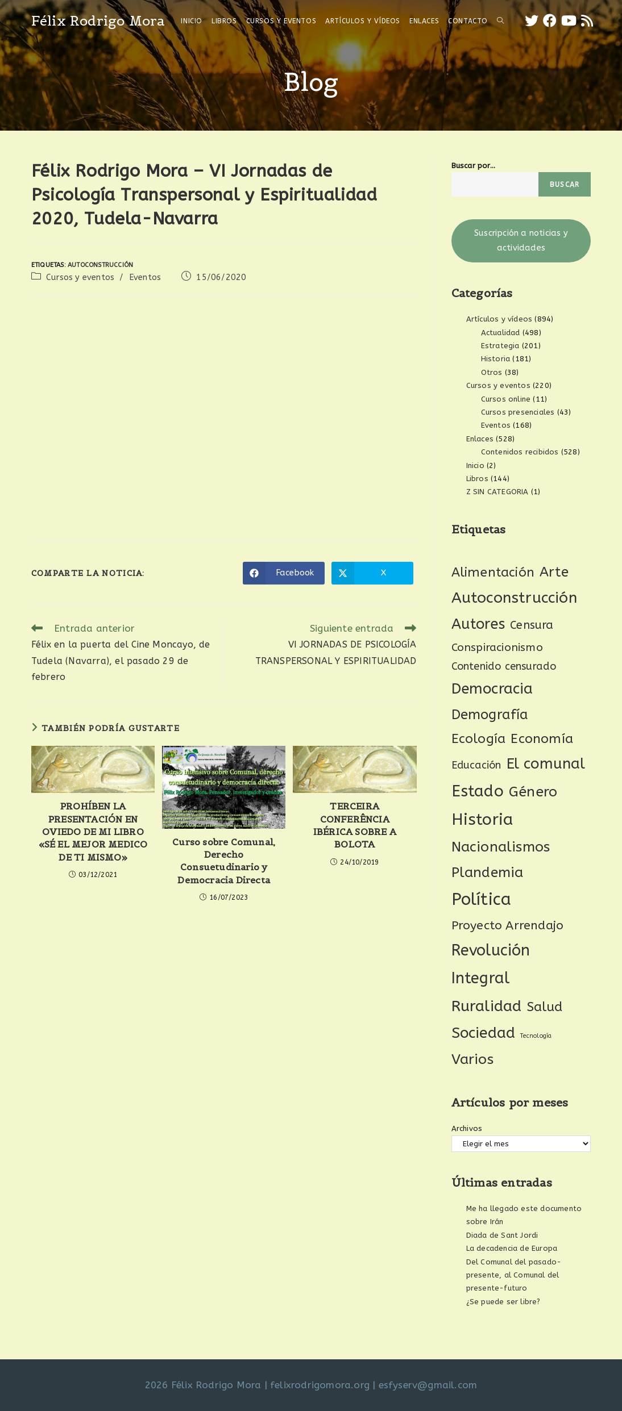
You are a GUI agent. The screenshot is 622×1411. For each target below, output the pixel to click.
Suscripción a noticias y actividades (521, 240)
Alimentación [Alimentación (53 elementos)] (492, 572)
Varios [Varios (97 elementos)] (472, 1059)
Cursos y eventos (80, 277)
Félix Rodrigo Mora (98, 21)
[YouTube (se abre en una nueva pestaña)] (569, 20)
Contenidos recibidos (520, 452)
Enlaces (480, 439)
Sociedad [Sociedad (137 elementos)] (483, 1033)
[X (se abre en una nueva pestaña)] (532, 20)
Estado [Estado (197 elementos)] (477, 791)
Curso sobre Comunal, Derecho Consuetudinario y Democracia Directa (223, 861)
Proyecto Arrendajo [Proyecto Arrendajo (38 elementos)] (507, 926)
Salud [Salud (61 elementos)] (545, 1007)
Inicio (475, 465)
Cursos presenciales (518, 412)
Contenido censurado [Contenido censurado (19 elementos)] (504, 666)
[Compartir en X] (372, 573)
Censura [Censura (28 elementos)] (531, 625)
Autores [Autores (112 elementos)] (478, 624)
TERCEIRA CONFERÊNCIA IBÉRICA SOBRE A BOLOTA (354, 825)
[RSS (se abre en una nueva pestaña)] (587, 20)
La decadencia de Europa (512, 1248)
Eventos (145, 277)
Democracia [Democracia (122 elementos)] (492, 689)
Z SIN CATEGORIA (497, 491)
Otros (492, 372)
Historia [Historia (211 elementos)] (482, 819)
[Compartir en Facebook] (284, 573)
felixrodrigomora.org (320, 1385)
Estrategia (500, 345)
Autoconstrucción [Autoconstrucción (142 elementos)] (514, 598)
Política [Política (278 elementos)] (481, 899)
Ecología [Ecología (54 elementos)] (478, 738)
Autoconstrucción (100, 265)
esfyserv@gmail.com (428, 1385)
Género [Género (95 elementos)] (533, 791)
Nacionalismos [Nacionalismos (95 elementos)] (500, 846)
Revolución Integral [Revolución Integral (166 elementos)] (490, 964)
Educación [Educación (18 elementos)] (476, 765)
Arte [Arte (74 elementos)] (554, 572)
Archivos (467, 1128)
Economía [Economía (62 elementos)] (542, 738)
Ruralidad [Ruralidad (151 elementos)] (486, 1006)
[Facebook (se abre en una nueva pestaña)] (550, 20)
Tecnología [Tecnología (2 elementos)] (535, 1036)
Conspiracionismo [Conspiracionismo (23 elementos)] (497, 647)
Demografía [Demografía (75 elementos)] (490, 715)
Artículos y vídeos (499, 319)
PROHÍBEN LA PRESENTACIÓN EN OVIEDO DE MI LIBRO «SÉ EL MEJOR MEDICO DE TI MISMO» (93, 831)
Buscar (564, 185)
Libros (477, 478)
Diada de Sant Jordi (502, 1235)
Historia (496, 358)
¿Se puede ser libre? (503, 1301)
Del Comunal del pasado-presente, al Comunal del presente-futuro (514, 1275)
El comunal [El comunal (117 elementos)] (546, 764)
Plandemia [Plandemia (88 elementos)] (487, 872)
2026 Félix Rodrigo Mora (203, 1385)
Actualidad (500, 332)
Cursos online (506, 399)
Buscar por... (473, 165)
